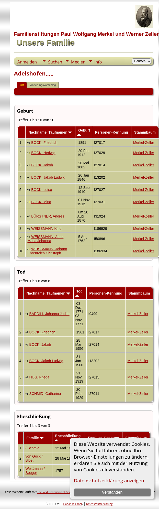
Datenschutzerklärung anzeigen (109, 480)
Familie (35, 438)
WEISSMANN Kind (46, 228)
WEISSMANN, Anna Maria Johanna (45, 239)
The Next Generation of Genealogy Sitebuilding (65, 492)
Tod (79, 293)
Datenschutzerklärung (99, 504)
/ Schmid (32, 448)
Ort (22, 84)
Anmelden (27, 62)
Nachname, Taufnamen (50, 132)
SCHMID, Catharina (45, 394)
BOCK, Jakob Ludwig (48, 177)
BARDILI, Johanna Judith (49, 314)
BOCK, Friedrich (44, 142)
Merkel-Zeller (143, 142)
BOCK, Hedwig (43, 153)
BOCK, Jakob (42, 165)
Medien (78, 62)
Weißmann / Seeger (35, 471)
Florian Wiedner (72, 504)
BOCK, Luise (41, 190)
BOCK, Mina (41, 202)
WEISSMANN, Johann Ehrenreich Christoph (47, 251)
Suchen (55, 62)
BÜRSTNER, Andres (47, 216)
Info (98, 62)
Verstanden (112, 492)
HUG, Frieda (39, 377)
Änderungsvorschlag (43, 84)
